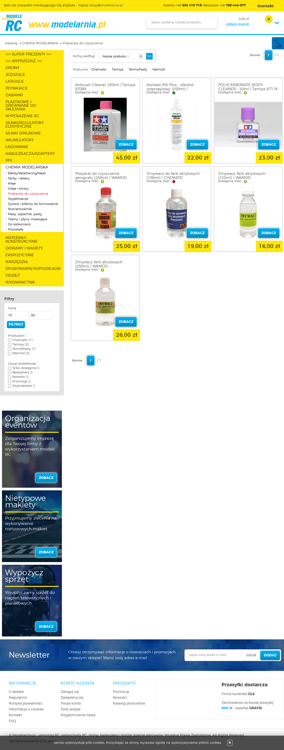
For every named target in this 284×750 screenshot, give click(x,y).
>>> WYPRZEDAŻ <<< (24, 61)
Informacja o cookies (26, 709)
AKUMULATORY (20, 140)
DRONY (12, 68)
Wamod (158, 69)
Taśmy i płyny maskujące (27, 219)
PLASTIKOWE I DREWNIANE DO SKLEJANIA (21, 105)
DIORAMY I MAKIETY (24, 248)
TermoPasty (138, 69)
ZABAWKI (14, 95)
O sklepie (16, 692)
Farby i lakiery (19, 178)
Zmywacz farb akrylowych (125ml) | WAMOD (242, 176)
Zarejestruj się (72, 697)
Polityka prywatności (26, 703)
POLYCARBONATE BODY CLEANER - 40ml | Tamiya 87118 (247, 87)
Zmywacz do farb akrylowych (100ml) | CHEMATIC (173, 176)
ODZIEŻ (13, 275)
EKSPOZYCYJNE (20, 255)
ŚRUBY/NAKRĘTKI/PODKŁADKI (33, 269)
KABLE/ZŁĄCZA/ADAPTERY (30, 154)
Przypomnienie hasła (78, 715)
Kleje (12, 183)
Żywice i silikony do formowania (33, 204)
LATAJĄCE (15, 81)
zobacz (46, 478)
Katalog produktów (129, 703)
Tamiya (117, 69)
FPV (9, 160)
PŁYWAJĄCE (17, 88)
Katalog (11, 43)
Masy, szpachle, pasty (25, 214)
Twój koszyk (70, 709)
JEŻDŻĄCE (15, 75)
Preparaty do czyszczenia (83, 43)
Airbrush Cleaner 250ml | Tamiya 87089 (105, 87)
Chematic (99, 69)
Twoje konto (71, 703)
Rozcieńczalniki (20, 209)
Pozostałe (15, 229)
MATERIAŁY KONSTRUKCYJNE (22, 239)
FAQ (12, 721)
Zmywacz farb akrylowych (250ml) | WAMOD (99, 264)
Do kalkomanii (19, 224)
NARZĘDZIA (17, 262)
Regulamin (18, 697)
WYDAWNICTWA (20, 282)
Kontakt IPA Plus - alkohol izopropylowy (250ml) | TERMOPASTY (170, 89)
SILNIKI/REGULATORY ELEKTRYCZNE (25, 124)
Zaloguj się (70, 692)
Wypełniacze (18, 199)
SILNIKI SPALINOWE (23, 133)
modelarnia (53, 23)
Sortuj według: (84, 56)
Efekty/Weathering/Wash (27, 173)
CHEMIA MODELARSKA (40, 43)
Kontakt (15, 715)
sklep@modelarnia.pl (106, 5)
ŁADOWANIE (17, 147)
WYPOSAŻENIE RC (22, 116)
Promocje (121, 692)
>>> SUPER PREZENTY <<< (28, 54)
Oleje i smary (18, 188)
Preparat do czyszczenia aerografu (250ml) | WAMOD (101, 176)
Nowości (120, 697)
